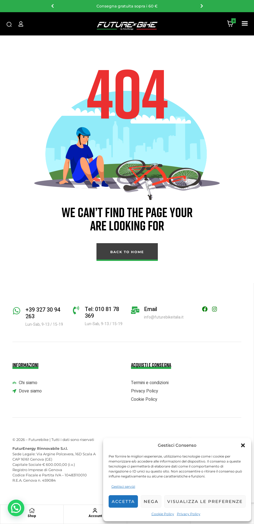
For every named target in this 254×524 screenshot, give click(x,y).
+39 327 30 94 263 (42, 313)
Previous (52, 6)
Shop (32, 515)
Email (150, 309)
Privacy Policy (188, 514)
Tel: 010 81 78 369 (102, 312)
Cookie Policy (162, 514)
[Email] (135, 310)
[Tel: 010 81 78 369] (76, 310)
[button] (243, 445)
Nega (151, 501)
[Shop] (32, 510)
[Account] (95, 510)
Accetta (123, 501)
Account (95, 515)
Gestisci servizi (123, 486)
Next (201, 6)
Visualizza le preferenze (205, 501)
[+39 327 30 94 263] (16, 311)
